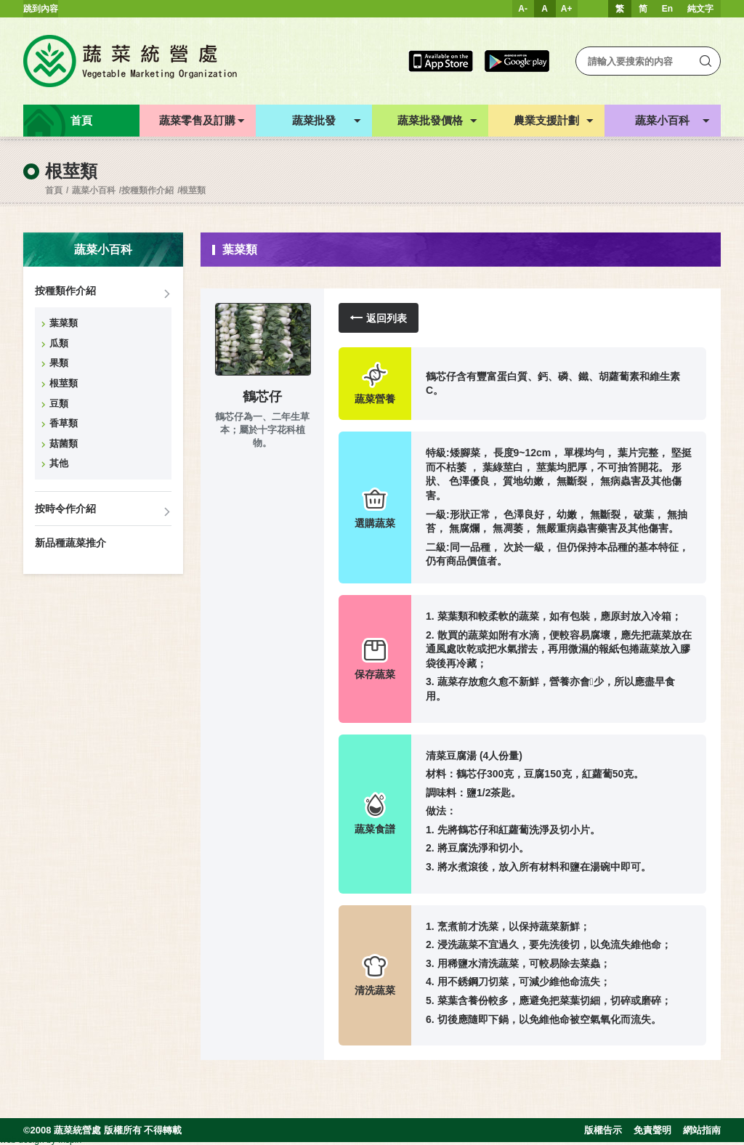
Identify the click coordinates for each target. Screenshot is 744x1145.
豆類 (58, 403)
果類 (58, 362)
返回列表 (378, 318)
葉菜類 (63, 322)
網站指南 (702, 1130)
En (667, 9)
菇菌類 (63, 443)
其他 (58, 463)
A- (522, 9)
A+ (567, 9)
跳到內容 (40, 9)
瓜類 (58, 343)
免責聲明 (652, 1130)
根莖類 (192, 190)
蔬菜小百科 (94, 190)
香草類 (63, 423)
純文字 (700, 9)
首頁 (53, 190)
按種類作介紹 (147, 190)
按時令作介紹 (65, 508)
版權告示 (603, 1130)
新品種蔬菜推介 (70, 543)
